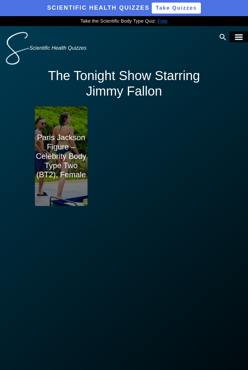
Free (163, 21)
